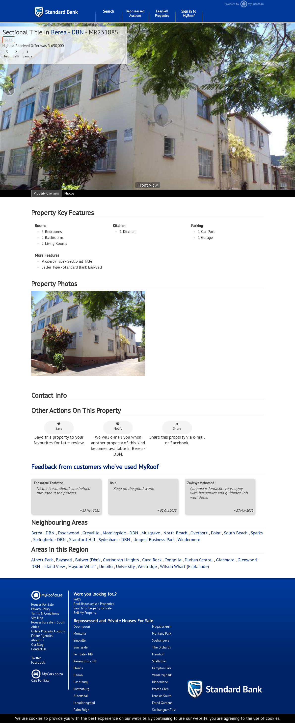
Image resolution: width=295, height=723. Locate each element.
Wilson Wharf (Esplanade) (184, 566)
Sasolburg (81, 682)
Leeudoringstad (84, 703)
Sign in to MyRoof (188, 13)
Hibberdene (160, 682)
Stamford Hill (82, 539)
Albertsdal (81, 696)
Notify (118, 426)
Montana (80, 633)
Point (216, 533)
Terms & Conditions (45, 613)
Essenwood (68, 533)
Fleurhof (158, 654)
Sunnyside (81, 647)
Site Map (37, 618)
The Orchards (161, 647)
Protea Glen (160, 689)
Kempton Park (161, 668)
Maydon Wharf (82, 566)
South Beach (235, 533)
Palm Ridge (81, 710)
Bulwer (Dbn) (87, 560)
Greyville (91, 533)
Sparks (257, 533)
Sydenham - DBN (114, 539)
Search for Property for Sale (93, 608)
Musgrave (150, 533)
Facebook (38, 662)
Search (108, 11)
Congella (172, 560)
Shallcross (159, 661)
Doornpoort (82, 626)
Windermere (189, 539)
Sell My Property (85, 613)
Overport (199, 533)
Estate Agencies (42, 636)
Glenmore (225, 560)
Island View (54, 566)
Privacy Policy (40, 609)
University (125, 566)
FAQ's (77, 599)
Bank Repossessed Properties (94, 604)
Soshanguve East (164, 710)
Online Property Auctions (48, 631)
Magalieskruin (161, 626)
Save (58, 426)
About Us (37, 640)
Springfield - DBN (49, 539)
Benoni (78, 675)
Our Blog (37, 645)
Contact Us (38, 649)
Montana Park (161, 633)
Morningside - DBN (120, 533)
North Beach (175, 533)
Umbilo (106, 566)
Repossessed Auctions (135, 13)
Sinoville (80, 640)
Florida (78, 668)
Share (177, 426)
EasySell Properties (162, 13)
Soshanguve (160, 640)
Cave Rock (151, 560)
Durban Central (199, 560)
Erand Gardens (162, 703)
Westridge (147, 566)
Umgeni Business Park (153, 539)
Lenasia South (161, 696)
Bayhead (64, 560)
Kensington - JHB (85, 661)
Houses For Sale (42, 604)
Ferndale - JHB (83, 654)
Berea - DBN (67, 32)
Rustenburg (81, 689)
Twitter (36, 658)
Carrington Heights (121, 560)
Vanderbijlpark (162, 675)
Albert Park (42, 560)
